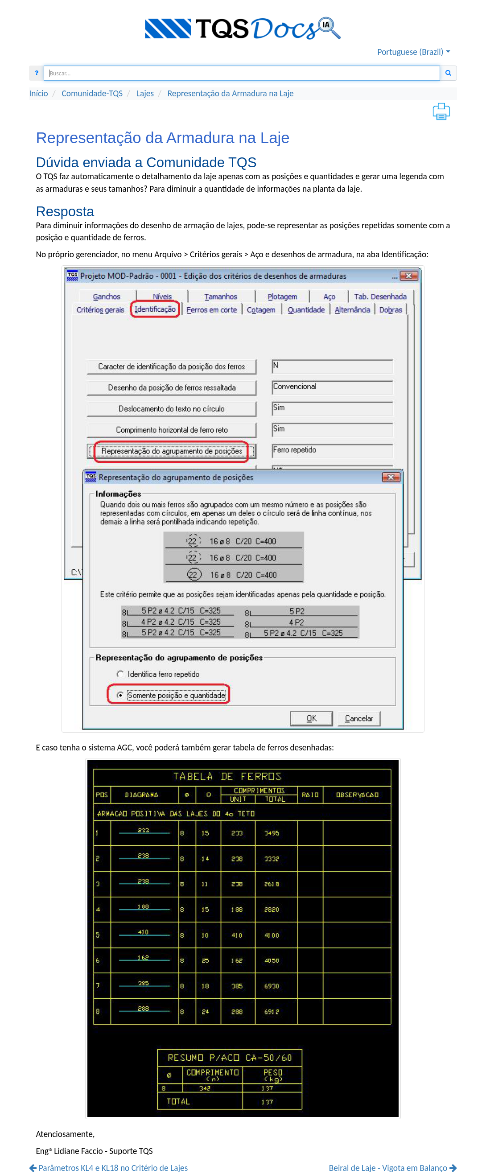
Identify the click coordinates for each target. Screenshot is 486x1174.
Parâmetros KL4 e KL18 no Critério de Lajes (108, 1168)
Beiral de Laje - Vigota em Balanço (393, 1168)
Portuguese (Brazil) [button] (411, 52)
